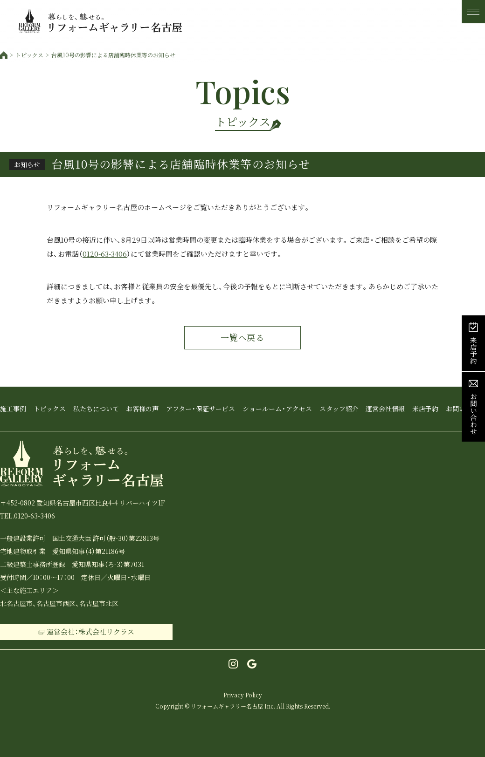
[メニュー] (473, 11)
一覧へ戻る (243, 337)
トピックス (29, 55)
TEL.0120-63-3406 (27, 515)
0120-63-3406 (105, 254)
